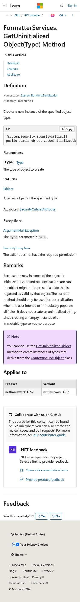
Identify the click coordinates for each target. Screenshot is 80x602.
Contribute (30, 571)
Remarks (12, 69)
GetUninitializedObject (53, 345)
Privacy (46, 571)
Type (20, 162)
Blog (11, 571)
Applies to (13, 74)
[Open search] (61, 6)
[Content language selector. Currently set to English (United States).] (28, 534)
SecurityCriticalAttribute (37, 209)
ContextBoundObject (47, 357)
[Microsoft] (40, 6)
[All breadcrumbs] (7, 15)
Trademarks (38, 583)
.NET (17, 15)
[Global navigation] (4, 6)
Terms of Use (17, 583)
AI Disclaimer (17, 565)
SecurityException (16, 248)
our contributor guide (49, 435)
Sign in (72, 5)
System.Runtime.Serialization (39, 95)
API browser (32, 15)
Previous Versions (42, 565)
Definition (13, 63)
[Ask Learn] (53, 15)
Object (8, 188)
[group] (40, 139)
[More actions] (73, 15)
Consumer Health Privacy (25, 577)
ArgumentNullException (21, 230)
